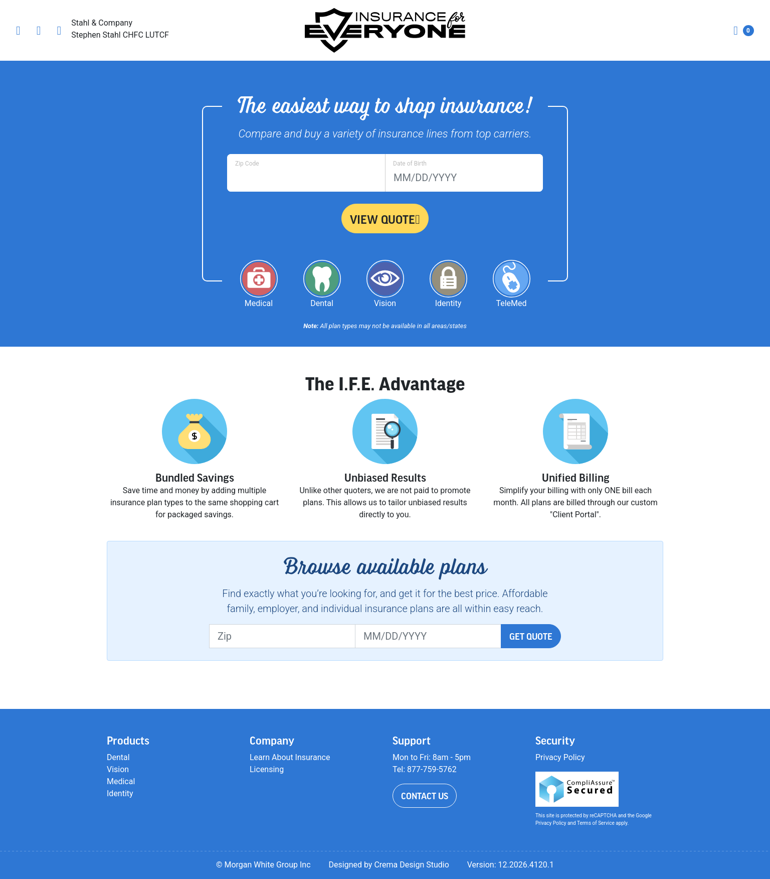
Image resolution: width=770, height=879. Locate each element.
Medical (121, 781)
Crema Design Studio (411, 864)
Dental (118, 757)
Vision (118, 769)
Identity (120, 793)
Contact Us (424, 796)
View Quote (385, 219)
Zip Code (247, 163)
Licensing (267, 769)
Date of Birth (410, 163)
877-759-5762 (432, 769)
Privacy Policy (560, 757)
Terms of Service (596, 823)
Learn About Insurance (290, 757)
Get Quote (530, 636)
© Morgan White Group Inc (263, 864)
